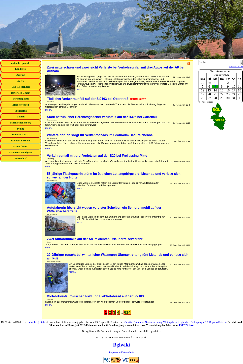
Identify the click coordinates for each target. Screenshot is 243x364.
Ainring (20, 75)
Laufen (21, 116)
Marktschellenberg (20, 122)
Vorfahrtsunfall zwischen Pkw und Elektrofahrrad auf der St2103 (95, 296)
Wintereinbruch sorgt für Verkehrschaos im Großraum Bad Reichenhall (100, 135)
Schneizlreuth (20, 146)
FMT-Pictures (186, 325)
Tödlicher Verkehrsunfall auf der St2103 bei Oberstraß (96, 99)
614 (127, 312)
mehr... (79, 89)
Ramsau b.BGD (20, 134)
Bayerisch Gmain (20, 92)
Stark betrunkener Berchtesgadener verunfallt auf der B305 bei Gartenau (102, 117)
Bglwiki (121, 345)
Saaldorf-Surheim (21, 140)
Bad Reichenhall (21, 86)
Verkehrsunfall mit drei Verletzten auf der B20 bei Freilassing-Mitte (97, 155)
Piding (20, 128)
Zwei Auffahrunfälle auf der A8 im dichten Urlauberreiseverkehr (94, 239)
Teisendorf (21, 158)
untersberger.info (20, 63)
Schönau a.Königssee (20, 152)
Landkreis (20, 68)
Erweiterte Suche (236, 66)
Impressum (114, 352)
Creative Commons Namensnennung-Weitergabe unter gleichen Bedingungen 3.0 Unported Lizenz (176, 322)
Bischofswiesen (20, 104)
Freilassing (21, 110)
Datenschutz (127, 352)
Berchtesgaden (21, 98)
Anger (20, 81)
